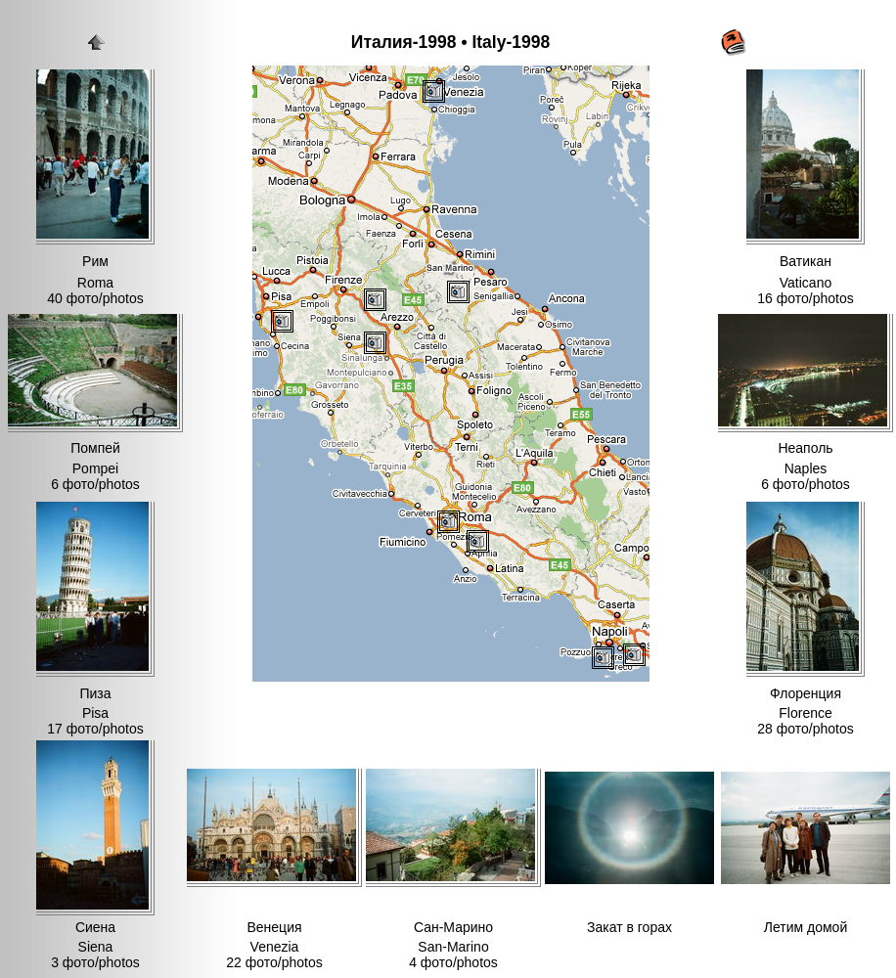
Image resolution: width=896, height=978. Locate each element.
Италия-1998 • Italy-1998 (450, 42)
